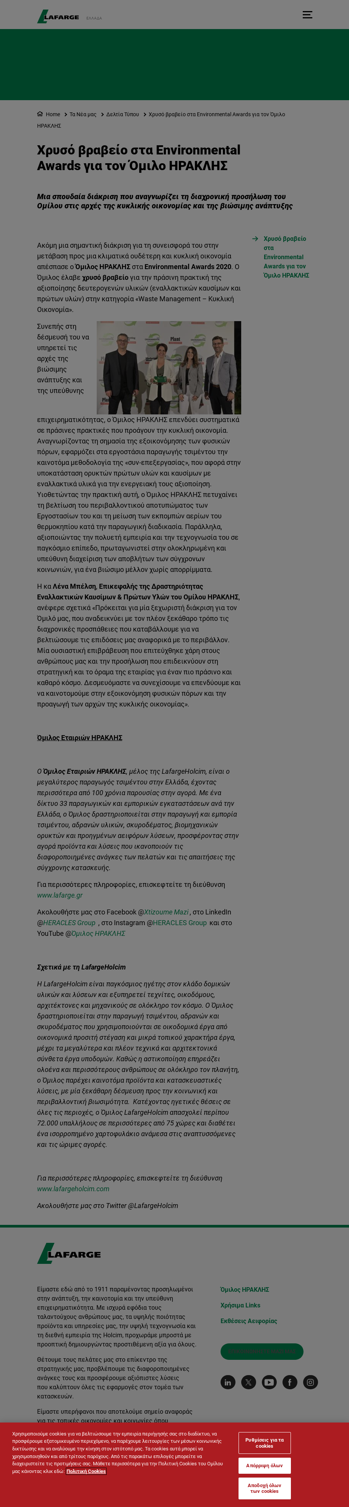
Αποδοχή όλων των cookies (265, 1488)
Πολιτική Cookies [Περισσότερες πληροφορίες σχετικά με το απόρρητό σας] (86, 1471)
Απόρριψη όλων (264, 1465)
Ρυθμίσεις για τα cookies (264, 1443)
